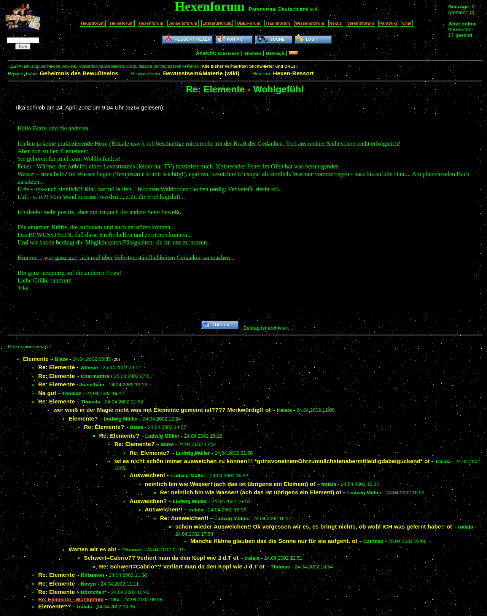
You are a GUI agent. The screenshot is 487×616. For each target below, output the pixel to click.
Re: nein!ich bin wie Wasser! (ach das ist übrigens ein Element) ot (250, 492)
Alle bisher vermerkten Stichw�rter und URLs (248, 66)
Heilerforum (122, 23)
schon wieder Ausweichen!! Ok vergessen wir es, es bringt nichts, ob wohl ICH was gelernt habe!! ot (313, 526)
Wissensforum (309, 23)
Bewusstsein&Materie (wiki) (201, 73)
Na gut (47, 393)
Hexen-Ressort (293, 73)
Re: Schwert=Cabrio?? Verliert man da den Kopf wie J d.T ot (181, 566)
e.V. (314, 9)
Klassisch (228, 53)
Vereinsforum (360, 23)
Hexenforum (151, 23)
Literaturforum (216, 23)
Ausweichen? (148, 501)
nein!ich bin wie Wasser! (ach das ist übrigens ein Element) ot (230, 484)
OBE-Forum (248, 23)
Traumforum (278, 23)
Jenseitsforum (183, 23)
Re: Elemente (56, 367)
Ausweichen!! (163, 509)
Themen (252, 53)
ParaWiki (388, 23)
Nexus (335, 23)
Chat (407, 23)
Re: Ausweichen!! (184, 518)
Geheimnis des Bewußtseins (79, 73)
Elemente (36, 359)
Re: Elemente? (104, 427)
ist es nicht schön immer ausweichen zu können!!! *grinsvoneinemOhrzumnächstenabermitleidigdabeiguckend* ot (272, 461)
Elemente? (83, 418)
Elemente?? (54, 606)
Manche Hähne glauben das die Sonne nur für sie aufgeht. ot (273, 541)
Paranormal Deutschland (279, 9)
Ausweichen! (147, 475)
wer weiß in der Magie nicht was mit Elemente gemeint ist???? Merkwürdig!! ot (162, 409)
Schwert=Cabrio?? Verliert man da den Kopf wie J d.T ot (161, 557)
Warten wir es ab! (92, 549)
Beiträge (275, 53)
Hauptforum (93, 23)
